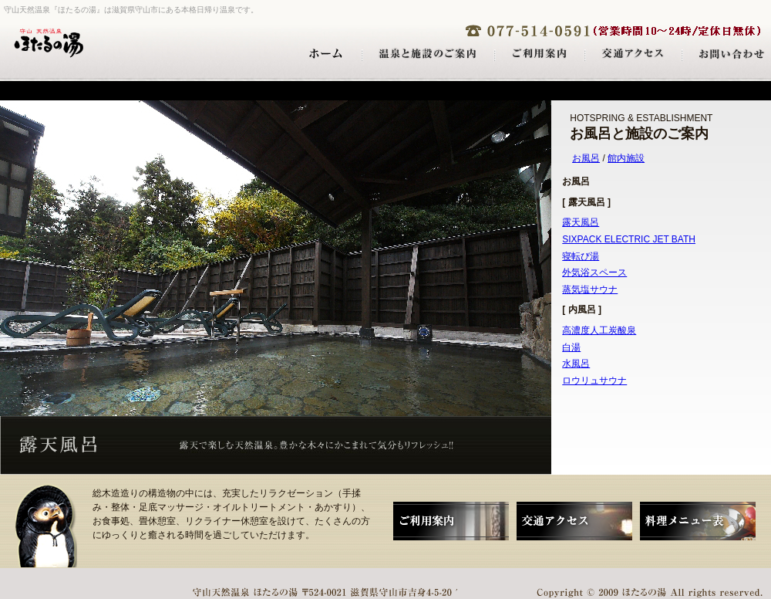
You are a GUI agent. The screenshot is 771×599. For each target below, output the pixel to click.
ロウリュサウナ (594, 380)
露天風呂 (580, 222)
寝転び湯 (580, 256)
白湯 (571, 347)
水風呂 (576, 363)
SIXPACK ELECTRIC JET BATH (628, 239)
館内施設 (626, 158)
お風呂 (586, 158)
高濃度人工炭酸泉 (599, 330)
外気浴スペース (594, 272)
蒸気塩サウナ (590, 289)
